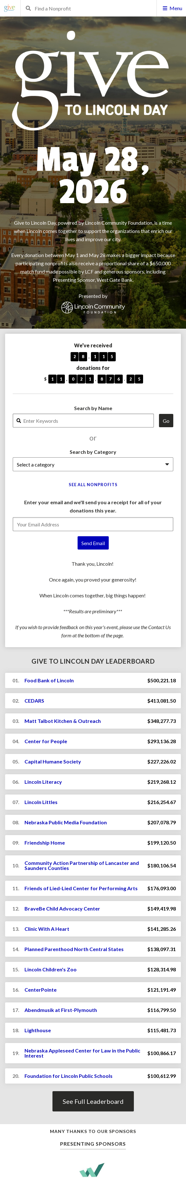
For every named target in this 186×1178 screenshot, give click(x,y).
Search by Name (93, 408)
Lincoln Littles (41, 802)
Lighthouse (37, 1030)
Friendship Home (44, 843)
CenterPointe (40, 990)
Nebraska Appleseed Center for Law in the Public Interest (82, 1053)
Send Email (93, 543)
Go (166, 421)
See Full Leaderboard (93, 1101)
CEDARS (34, 701)
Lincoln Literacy (43, 782)
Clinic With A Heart (46, 929)
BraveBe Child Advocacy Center (62, 908)
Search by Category (93, 452)
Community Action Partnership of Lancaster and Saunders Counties (81, 865)
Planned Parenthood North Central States (74, 949)
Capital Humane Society (52, 761)
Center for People (45, 741)
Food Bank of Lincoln (49, 680)
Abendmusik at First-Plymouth (60, 1010)
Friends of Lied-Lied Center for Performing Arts (81, 888)
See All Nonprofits (93, 484)
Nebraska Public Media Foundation (65, 822)
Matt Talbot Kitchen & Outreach (62, 721)
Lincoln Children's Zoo (50, 969)
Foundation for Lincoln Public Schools (68, 1076)
